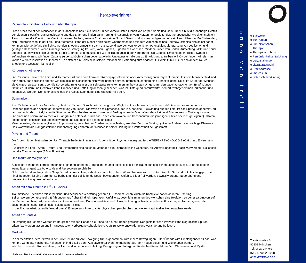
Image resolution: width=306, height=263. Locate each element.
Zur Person (260, 39)
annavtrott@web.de (262, 257)
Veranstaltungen (263, 60)
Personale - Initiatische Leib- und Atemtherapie (44, 24)
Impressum (260, 73)
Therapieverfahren (115, 15)
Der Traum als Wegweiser (30, 158)
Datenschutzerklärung (267, 77)
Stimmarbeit (20, 98)
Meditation (19, 232)
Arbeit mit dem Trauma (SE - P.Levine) (39, 187)
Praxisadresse (262, 69)
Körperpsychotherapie (27, 70)
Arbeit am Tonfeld (24, 215)
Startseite (259, 35)
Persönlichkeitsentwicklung (270, 56)
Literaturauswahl (263, 64)
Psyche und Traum (25, 133)
